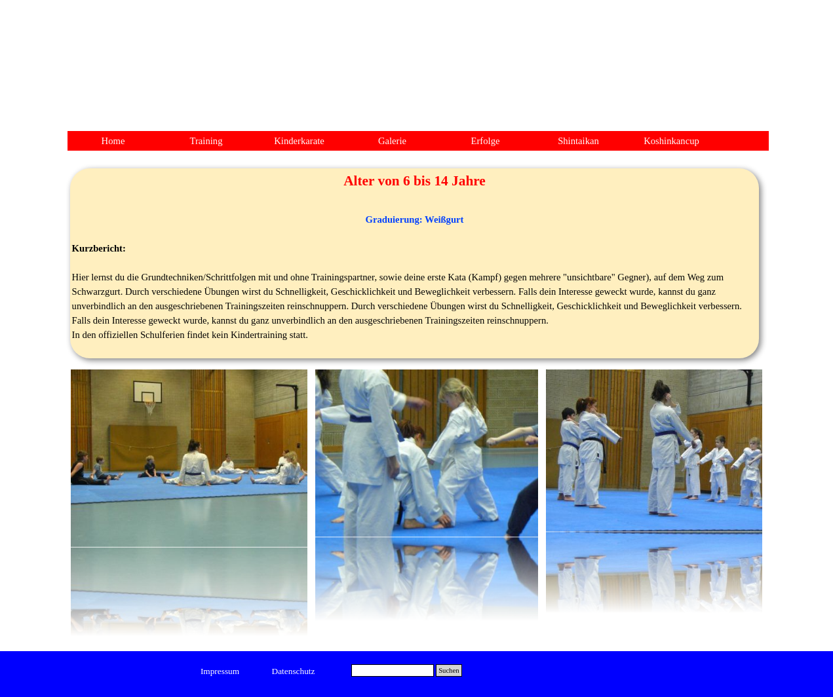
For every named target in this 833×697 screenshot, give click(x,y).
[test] (219, 671)
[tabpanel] (415, 263)
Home (113, 141)
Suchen (448, 670)
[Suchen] (393, 670)
